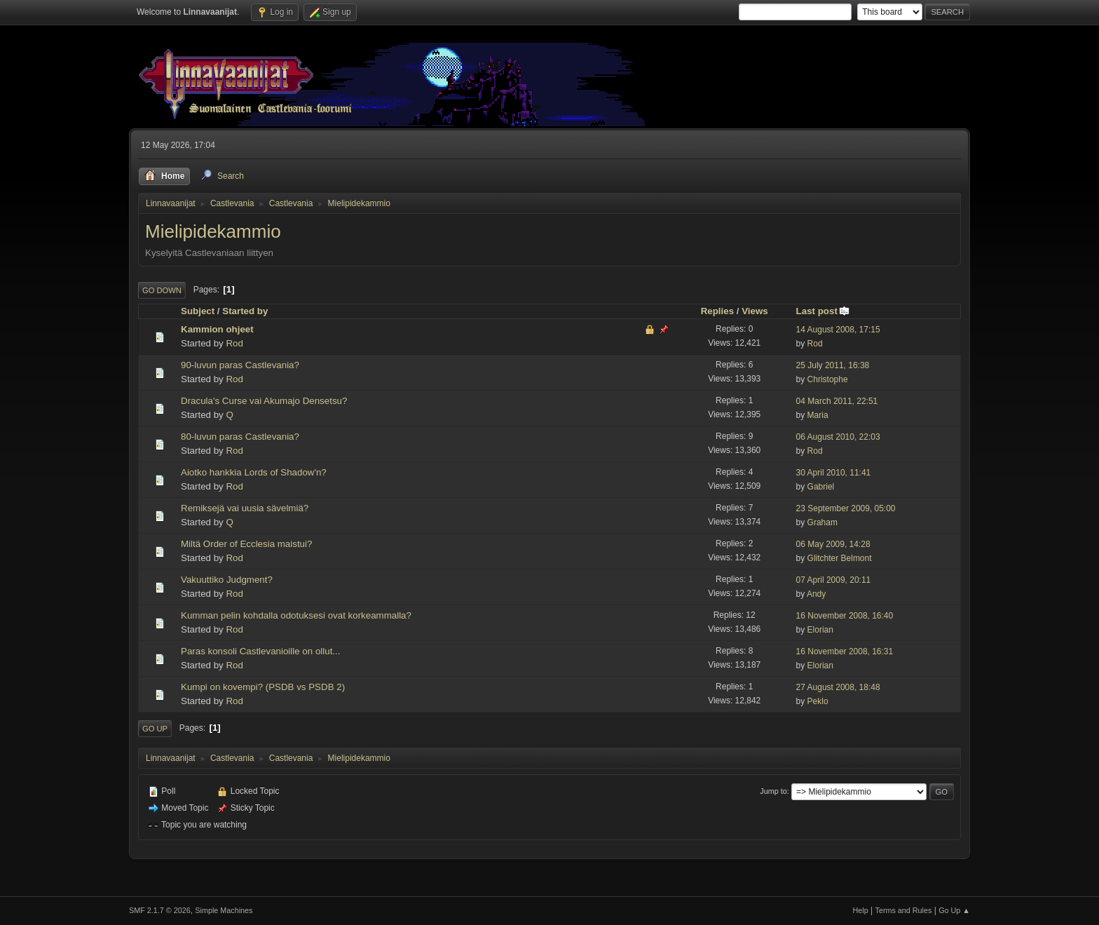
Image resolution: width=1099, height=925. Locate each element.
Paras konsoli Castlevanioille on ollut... (260, 651)
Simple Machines (223, 910)
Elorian (820, 630)
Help (860, 910)
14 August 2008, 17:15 (838, 330)
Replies (717, 311)
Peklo (817, 701)
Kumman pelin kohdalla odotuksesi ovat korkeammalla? (296, 615)
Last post (823, 311)
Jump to (773, 791)
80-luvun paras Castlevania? (240, 436)
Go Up (155, 728)
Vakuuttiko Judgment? (227, 579)
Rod (234, 343)
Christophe (827, 379)
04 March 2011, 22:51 (837, 401)
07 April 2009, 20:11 (833, 580)
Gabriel (821, 487)
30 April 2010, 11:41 (833, 473)
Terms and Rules (903, 910)
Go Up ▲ (954, 910)
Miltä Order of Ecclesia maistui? (246, 544)
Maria (817, 415)
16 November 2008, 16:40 (845, 616)
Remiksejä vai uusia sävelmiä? (244, 508)
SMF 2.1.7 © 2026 (160, 910)
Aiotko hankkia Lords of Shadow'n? (254, 472)
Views (755, 311)
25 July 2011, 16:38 (833, 365)
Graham (822, 522)
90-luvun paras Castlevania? (240, 365)
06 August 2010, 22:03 (838, 437)
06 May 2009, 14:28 (833, 544)
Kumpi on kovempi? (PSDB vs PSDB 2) (263, 687)
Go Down (162, 290)
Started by (245, 311)
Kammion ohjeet (217, 329)
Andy (816, 594)
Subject (197, 311)
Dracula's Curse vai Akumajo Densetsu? (264, 401)
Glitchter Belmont (839, 558)
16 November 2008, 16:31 (845, 651)
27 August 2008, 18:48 (838, 687)
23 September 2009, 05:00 (846, 508)
